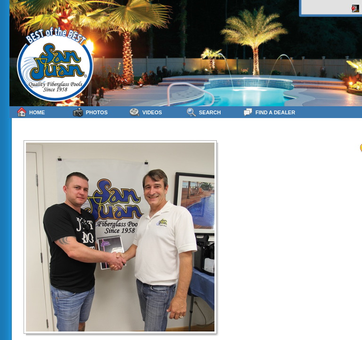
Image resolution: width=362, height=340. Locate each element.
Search (203, 112)
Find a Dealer (269, 112)
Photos (90, 112)
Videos (146, 112)
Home (30, 112)
